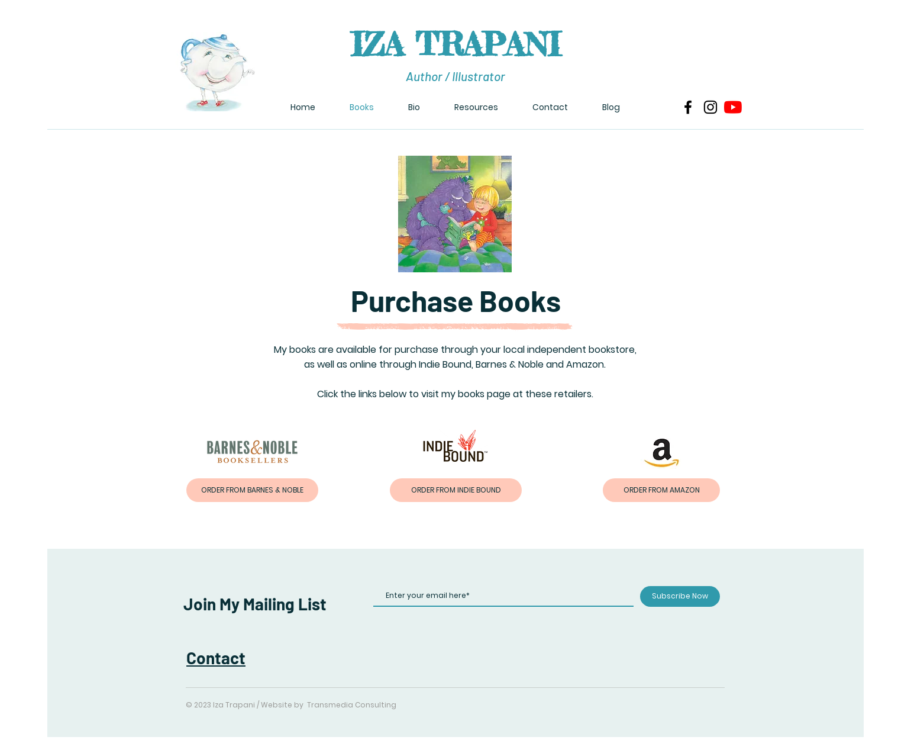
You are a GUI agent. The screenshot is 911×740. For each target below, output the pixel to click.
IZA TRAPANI (455, 43)
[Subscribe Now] (680, 596)
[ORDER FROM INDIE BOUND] (456, 490)
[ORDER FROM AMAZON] (661, 490)
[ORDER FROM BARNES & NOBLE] (252, 490)
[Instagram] (710, 107)
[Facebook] (688, 107)
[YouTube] (733, 107)
